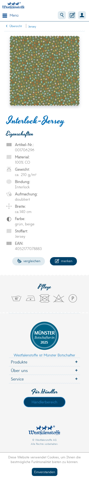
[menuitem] (9, 15)
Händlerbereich (44, 401)
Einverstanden (44, 471)
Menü (10, 15)
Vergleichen (28, 260)
